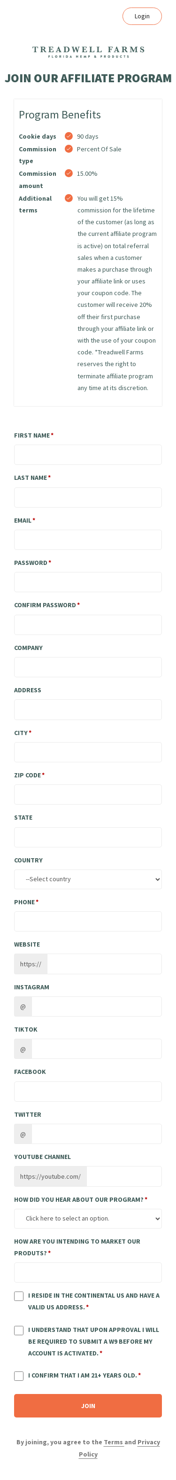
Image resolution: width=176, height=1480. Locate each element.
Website (27, 944)
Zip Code (27, 775)
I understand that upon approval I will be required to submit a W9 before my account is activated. (93, 1341)
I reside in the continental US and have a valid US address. (94, 1301)
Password (30, 562)
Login (142, 16)
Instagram (31, 987)
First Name (32, 435)
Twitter (27, 1114)
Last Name (30, 477)
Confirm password (45, 605)
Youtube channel (42, 1156)
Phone (24, 902)
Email (22, 520)
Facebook (30, 1071)
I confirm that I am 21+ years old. (82, 1375)
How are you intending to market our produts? (77, 1247)
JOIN (88, 1406)
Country (28, 860)
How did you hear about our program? (79, 1199)
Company (28, 647)
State (23, 817)
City (21, 732)
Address (27, 690)
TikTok (26, 1029)
